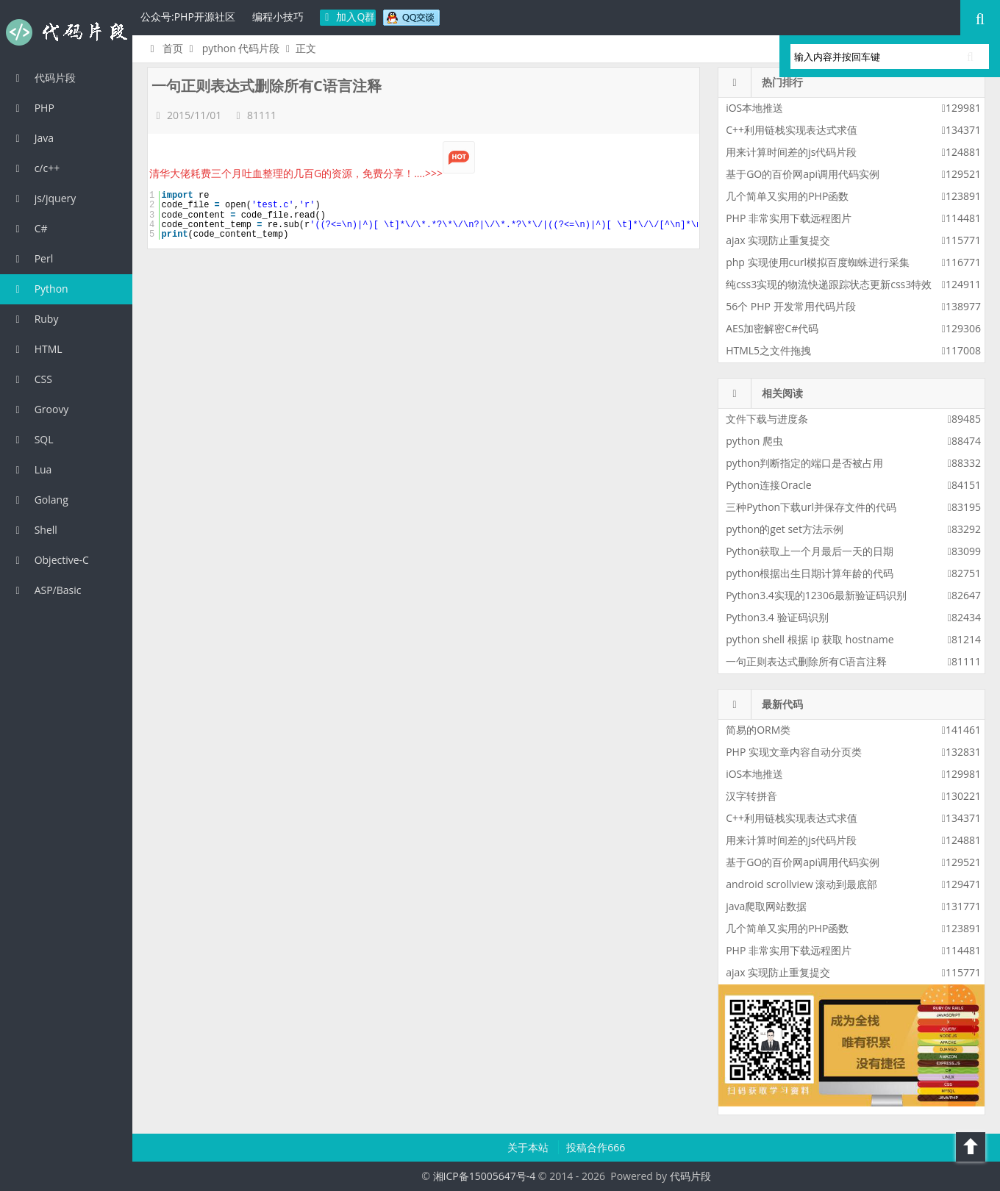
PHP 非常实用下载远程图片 (788, 218)
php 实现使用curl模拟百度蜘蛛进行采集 (818, 262)
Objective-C (50, 560)
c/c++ (35, 168)
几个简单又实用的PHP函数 (787, 196)
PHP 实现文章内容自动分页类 (794, 752)
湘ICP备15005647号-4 (484, 1176)
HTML (37, 349)
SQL (32, 439)
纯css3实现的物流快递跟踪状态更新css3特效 (829, 284)
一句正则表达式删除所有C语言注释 (806, 661)
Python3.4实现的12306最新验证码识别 (816, 595)
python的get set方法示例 (784, 529)
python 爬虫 (754, 441)
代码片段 (66, 32)
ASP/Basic (46, 590)
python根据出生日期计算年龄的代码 (809, 573)
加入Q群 (348, 17)
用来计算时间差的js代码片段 (791, 152)
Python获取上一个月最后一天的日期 (809, 551)
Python (39, 289)
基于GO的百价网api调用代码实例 (802, 174)
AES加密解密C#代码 (772, 328)
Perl (32, 258)
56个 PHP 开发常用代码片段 (790, 306)
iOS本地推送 (754, 108)
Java (32, 138)
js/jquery (43, 198)
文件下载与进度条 (767, 419)
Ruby (34, 319)
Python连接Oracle (769, 485)
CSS (31, 379)
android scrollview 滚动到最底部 (801, 884)
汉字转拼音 (751, 796)
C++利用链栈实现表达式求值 (791, 130)
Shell (34, 530)
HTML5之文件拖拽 (768, 350)
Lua (31, 469)
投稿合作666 (595, 1147)
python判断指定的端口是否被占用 (804, 463)
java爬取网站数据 (766, 906)
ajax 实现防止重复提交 (778, 240)
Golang (39, 500)
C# (29, 228)
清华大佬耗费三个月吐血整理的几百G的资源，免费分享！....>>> (312, 173)
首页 (164, 48)
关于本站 (529, 1147)
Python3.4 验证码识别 (777, 617)
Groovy (39, 409)
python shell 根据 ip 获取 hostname (810, 639)
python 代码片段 (241, 48)
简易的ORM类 (758, 730)
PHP (32, 108)
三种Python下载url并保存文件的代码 (811, 507)
